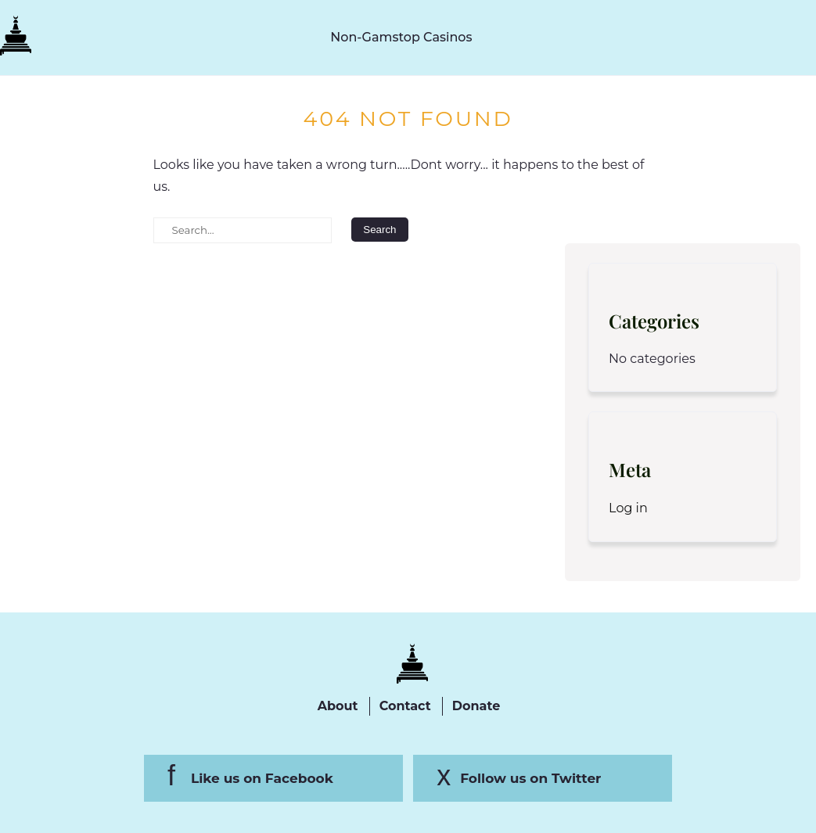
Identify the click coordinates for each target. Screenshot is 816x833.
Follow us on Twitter (530, 778)
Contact (405, 705)
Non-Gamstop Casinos (401, 37)
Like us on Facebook (262, 778)
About (338, 705)
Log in (628, 508)
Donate (476, 705)
